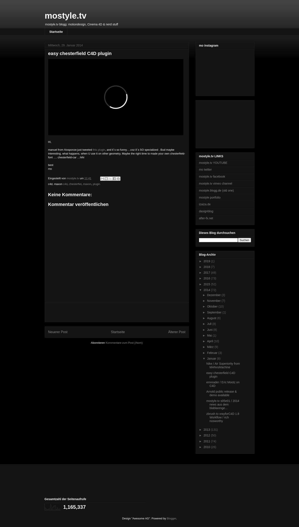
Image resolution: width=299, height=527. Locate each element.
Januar (212, 358)
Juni (210, 329)
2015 (207, 284)
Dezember (214, 295)
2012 (207, 435)
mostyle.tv (66, 15)
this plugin (99, 149)
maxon (87, 184)
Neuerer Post (58, 332)
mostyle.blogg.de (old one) (216, 190)
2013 (207, 429)
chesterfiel (75, 184)
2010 (207, 447)
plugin (96, 184)
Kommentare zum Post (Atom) (124, 342)
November (214, 300)
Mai (210, 335)
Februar (212, 353)
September (214, 312)
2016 (207, 278)
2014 (207, 290)
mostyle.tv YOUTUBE (213, 162)
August (212, 318)
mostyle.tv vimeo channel (215, 183)
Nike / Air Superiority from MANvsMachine (223, 365)
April (210, 341)
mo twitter (205, 169)
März (210, 347)
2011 (207, 441)
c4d (65, 184)
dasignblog (206, 211)
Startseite (56, 31)
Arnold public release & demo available (221, 393)
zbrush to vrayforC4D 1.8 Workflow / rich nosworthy (222, 417)
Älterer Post (176, 332)
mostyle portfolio (210, 197)
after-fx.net (206, 218)
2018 (207, 267)
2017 (207, 272)
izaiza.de (205, 204)
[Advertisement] (116, 312)
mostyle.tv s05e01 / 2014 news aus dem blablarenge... (222, 404)
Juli (209, 324)
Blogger (171, 518)
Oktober (212, 306)
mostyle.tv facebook (212, 176)
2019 (207, 261)
